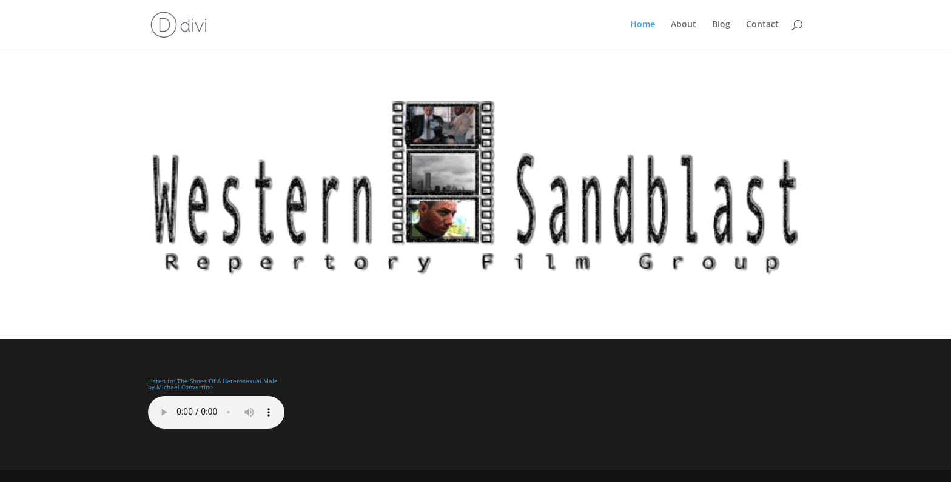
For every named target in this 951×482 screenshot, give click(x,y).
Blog (721, 25)
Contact (762, 25)
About (683, 25)
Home (642, 25)
